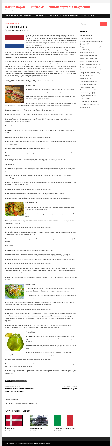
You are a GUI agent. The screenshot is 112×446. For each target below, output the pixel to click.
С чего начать (84, 98)
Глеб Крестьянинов (16, 30)
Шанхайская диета (36, 428)
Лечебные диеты (85, 75)
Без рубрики (84, 35)
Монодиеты (84, 78)
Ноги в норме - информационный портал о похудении (34, 443)
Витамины (83, 44)
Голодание (83, 50)
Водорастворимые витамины (89, 47)
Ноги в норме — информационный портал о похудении (47, 7)
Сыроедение (84, 107)
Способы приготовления (88, 101)
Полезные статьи (51, 15)
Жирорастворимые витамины (89, 70)
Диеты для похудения (14, 15)
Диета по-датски (10, 428)
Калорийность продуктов (33, 15)
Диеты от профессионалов (89, 64)
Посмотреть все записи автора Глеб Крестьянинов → (21, 403)
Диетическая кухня (86, 52)
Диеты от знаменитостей (88, 61)
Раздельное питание (86, 95)
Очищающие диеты (86, 84)
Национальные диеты (12, 23)
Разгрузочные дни (87, 15)
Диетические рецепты (87, 55)
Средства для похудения (69, 15)
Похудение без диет (86, 90)
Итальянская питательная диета (64, 428)
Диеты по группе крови (87, 67)
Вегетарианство (85, 38)
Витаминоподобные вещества (90, 41)
